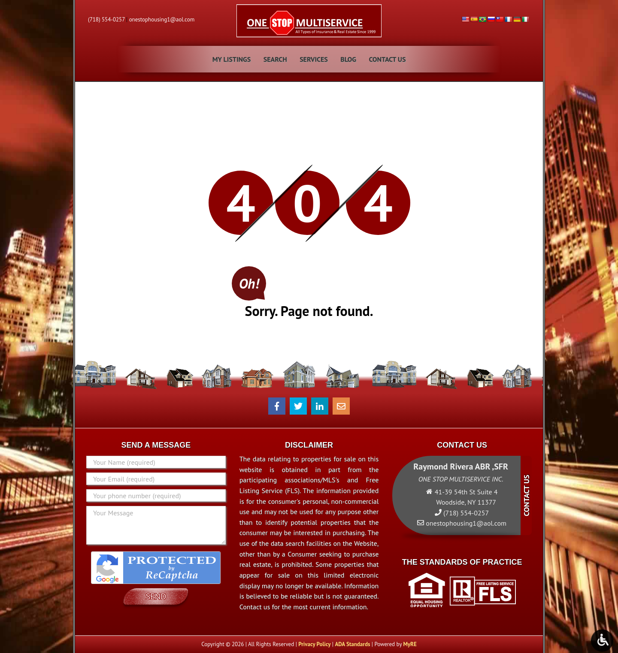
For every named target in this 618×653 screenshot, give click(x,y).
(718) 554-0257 (106, 19)
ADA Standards (352, 644)
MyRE (409, 644)
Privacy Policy (314, 644)
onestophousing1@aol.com (162, 19)
